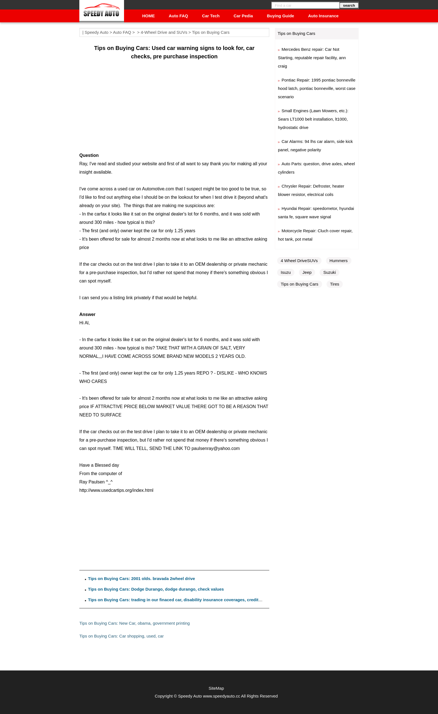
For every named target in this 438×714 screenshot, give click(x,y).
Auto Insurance (323, 15)
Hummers (339, 260)
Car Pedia (243, 15)
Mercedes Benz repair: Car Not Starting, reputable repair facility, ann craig (312, 57)
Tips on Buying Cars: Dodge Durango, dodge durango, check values (156, 589)
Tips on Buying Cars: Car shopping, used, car (121, 636)
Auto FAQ (178, 15)
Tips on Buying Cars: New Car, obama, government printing (134, 623)
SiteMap (216, 688)
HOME (148, 15)
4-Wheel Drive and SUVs (164, 32)
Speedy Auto (96, 32)
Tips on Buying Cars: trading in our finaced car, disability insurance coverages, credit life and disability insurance (201, 599)
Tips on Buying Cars (211, 32)
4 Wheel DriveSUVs (299, 260)
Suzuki (329, 272)
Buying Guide (280, 15)
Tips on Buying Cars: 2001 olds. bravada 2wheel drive (141, 578)
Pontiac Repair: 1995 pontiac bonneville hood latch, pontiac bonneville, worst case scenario (317, 88)
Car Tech (211, 15)
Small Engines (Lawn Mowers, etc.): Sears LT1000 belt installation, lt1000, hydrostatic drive (313, 119)
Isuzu (286, 272)
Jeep (307, 272)
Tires (334, 284)
